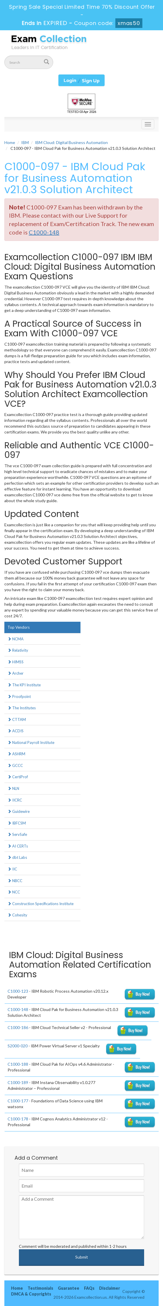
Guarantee (68, 1288)
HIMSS (16, 662)
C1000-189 (18, 1082)
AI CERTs (18, 846)
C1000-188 (18, 1064)
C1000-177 (18, 1100)
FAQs (89, 1288)
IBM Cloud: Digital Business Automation (71, 142)
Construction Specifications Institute (41, 903)
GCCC (15, 765)
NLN (13, 788)
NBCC (15, 880)
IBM (25, 142)
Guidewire (19, 811)
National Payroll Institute (31, 742)
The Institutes (22, 708)
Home (9, 142)
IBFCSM (17, 823)
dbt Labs (17, 857)
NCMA (16, 639)
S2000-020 (18, 1045)
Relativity (18, 650)
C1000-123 (18, 991)
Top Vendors (19, 627)
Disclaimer (109, 1288)
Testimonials (40, 1288)
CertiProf (18, 776)
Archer (16, 673)
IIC (12, 869)
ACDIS (16, 730)
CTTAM (17, 719)
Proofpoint (19, 696)
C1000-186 (18, 1027)
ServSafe (17, 834)
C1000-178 (18, 1118)
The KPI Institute (24, 685)
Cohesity (17, 915)
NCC (14, 892)
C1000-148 (18, 1009)
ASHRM (16, 753)
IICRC (15, 800)
